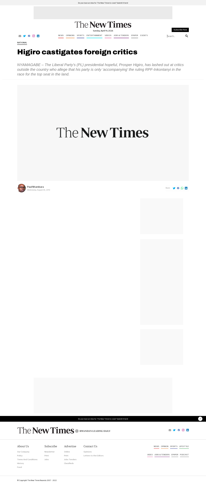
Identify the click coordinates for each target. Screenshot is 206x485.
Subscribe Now (180, 30)
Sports (80, 35)
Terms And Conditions (27, 459)
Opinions (70, 35)
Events (144, 35)
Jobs (46, 459)
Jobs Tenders (70, 459)
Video (150, 454)
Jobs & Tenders (121, 35)
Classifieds (69, 463)
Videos (108, 35)
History (20, 463)
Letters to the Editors (94, 455)
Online (67, 452)
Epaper (134, 35)
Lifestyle (184, 446)
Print (46, 455)
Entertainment (94, 35)
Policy (19, 455)
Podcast (184, 454)
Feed (19, 467)
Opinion (164, 446)
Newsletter (49, 452)
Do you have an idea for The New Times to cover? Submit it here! (103, 3)
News (61, 35)
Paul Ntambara (35, 186)
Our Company (23, 452)
